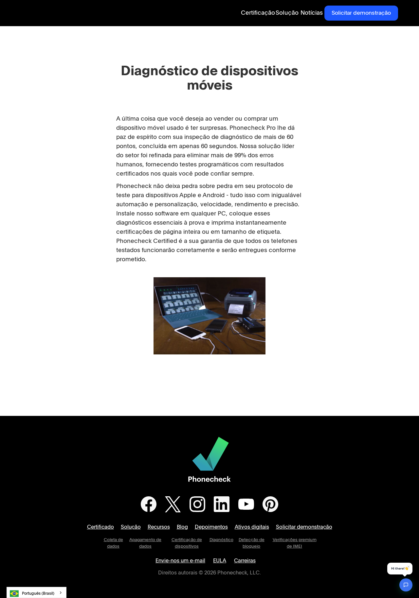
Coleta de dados (113, 543)
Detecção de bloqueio (251, 543)
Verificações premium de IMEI (295, 543)
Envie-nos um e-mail (180, 560)
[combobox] (36, 592)
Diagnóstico (221, 540)
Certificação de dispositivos (187, 543)
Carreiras (245, 560)
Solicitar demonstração (361, 13)
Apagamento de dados (145, 543)
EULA (219, 560)
